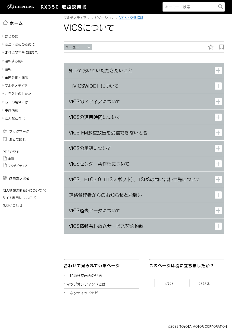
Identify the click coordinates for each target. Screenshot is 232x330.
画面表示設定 (16, 178)
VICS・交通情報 (131, 18)
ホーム (13, 23)
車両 (8, 158)
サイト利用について (19, 198)
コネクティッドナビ (82, 293)
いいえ (204, 283)
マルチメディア (15, 165)
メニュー (72, 47)
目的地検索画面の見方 (84, 275)
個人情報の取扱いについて (24, 190)
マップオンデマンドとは (86, 284)
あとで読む (14, 139)
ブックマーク (16, 131)
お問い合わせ (12, 205)
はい (169, 283)
